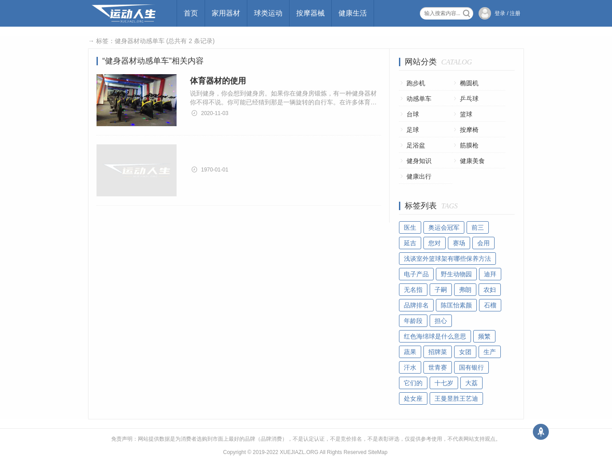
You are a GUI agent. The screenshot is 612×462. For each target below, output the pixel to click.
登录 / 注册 (507, 13)
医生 (410, 227)
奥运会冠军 (443, 227)
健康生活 (352, 13)
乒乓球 (469, 98)
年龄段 (413, 320)
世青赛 (437, 367)
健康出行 (419, 176)
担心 (441, 320)
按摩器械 (310, 13)
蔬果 (410, 351)
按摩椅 (469, 129)
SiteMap (377, 452)
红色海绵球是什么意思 (435, 336)
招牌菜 (437, 351)
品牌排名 (416, 305)
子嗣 (441, 289)
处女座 (413, 398)
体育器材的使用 (218, 80)
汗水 (410, 367)
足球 (413, 129)
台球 (413, 114)
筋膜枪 (469, 145)
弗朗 (465, 289)
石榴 (490, 305)
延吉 (410, 243)
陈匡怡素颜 (456, 305)
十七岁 (444, 382)
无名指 (413, 289)
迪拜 (490, 274)
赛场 (459, 243)
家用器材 (226, 13)
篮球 (466, 114)
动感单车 (419, 98)
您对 (434, 243)
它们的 (413, 382)
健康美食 (472, 160)
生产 (489, 351)
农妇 (489, 289)
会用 (483, 243)
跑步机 (416, 83)
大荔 (471, 382)
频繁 (484, 336)
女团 (465, 351)
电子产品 (416, 274)
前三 (477, 227)
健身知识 (419, 160)
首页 (191, 13)
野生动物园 (456, 274)
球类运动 (268, 13)
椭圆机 (469, 83)
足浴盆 (416, 145)
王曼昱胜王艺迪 (456, 398)
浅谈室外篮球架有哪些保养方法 (447, 258)
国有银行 (471, 367)
